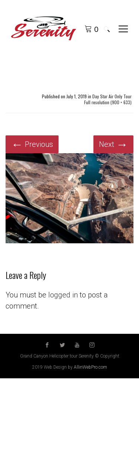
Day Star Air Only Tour (112, 96)
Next (113, 144)
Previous (32, 144)
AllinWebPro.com (90, 367)
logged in (63, 294)
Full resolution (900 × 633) (108, 102)
